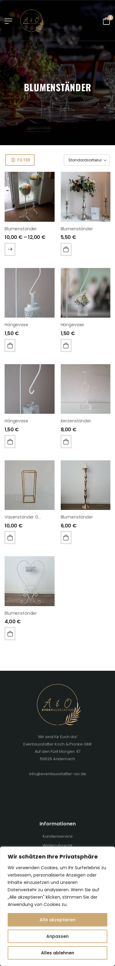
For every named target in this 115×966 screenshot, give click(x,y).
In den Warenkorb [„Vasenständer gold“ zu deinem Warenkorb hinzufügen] (10, 537)
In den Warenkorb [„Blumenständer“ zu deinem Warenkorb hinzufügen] (66, 249)
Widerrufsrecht (57, 845)
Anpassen (57, 936)
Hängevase (16, 325)
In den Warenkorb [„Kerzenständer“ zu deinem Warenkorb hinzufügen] (66, 441)
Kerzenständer (76, 421)
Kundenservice (58, 836)
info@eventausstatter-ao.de (57, 774)
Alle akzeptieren (57, 920)
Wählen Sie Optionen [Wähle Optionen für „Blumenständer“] (10, 249)
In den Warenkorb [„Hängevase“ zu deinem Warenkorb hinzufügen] (10, 345)
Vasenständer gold (25, 517)
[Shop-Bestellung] (87, 160)
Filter (23, 160)
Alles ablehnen (57, 953)
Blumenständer (21, 229)
